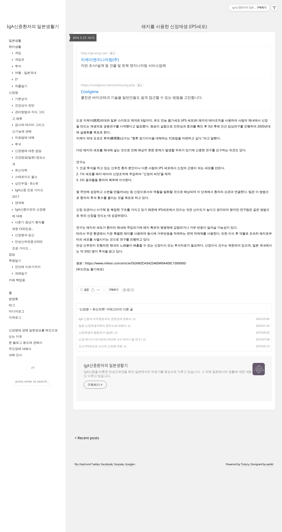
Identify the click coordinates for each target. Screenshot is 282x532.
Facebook (107, 464)
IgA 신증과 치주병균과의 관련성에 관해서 (105, 319)
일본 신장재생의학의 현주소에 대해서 (102, 326)
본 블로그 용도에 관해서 (25, 342)
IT (16, 79)
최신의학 (20, 170)
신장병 (13, 92)
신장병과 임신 (24, 235)
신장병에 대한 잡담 (27, 151)
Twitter (95, 464)
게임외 (19, 59)
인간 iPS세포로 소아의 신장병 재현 (100, 346)
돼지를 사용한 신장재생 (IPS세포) (174, 26)
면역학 (19, 203)
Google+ (130, 464)
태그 (12, 305)
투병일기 (15, 260)
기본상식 (20, 99)
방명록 (13, 299)
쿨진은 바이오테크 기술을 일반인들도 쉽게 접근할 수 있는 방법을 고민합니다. (141, 97)
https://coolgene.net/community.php (108, 85)
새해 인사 (15, 355)
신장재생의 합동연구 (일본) (96, 332)
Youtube (119, 464)
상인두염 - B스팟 (26, 183)
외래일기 (20, 273)
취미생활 (15, 47)
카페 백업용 (17, 280)
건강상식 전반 (24, 105)
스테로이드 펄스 (25, 177)
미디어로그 (16, 311)
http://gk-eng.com (94, 53)
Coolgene (89, 91)
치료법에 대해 (24, 137)
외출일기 (20, 86)
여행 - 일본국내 (25, 73)
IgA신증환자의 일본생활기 (33, 26)
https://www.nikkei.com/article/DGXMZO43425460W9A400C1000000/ (135, 263)
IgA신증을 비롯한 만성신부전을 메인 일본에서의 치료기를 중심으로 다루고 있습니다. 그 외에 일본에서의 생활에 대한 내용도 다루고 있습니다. (168, 374)
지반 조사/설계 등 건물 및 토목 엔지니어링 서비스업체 (123, 65)
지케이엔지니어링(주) (100, 59)
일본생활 (15, 40)
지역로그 (15, 317)
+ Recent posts (87, 437)
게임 (17, 53)
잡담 (12, 254)
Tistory (245, 464)
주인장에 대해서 (20, 349)
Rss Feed (80, 464)
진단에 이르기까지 (27, 267)
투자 (17, 66)
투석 (17, 144)
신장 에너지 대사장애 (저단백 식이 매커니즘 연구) (110, 339)
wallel (269, 464)
